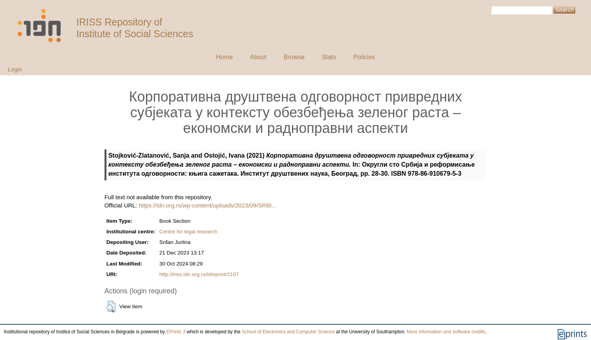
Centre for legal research (188, 232)
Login (15, 69)
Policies (364, 57)
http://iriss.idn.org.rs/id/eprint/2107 (199, 274)
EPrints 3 (176, 332)
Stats (329, 57)
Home (224, 57)
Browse (294, 57)
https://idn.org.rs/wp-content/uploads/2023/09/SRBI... (208, 205)
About (258, 57)
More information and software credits (446, 332)
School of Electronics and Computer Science (288, 332)
